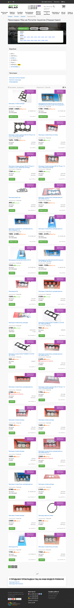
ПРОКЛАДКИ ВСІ (13, 82)
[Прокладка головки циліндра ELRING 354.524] (51, 477)
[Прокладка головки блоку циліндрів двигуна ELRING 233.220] (51, 284)
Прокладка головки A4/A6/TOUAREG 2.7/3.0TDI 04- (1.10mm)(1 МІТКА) (51, 323)
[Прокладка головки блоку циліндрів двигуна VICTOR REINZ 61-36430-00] (22, 477)
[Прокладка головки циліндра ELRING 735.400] (51, 412)
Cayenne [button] (44, 28)
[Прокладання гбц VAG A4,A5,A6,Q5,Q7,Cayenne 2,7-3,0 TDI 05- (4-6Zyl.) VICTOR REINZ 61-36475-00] (51, 252)
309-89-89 (32, 8)
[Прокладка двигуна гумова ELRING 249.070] (51, 508)
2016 (42, 37)
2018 (49, 37)
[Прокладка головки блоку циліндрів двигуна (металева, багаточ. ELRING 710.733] (51, 346)
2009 (46, 40)
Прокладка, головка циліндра (17, 103)
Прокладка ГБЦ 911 (14, 582)
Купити (42, 148)
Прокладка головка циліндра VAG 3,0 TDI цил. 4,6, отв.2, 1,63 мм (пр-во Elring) (22, 135)
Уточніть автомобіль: (12, 28)
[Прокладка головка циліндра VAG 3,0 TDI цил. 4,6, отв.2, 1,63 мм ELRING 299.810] (22, 127)
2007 (39, 40)
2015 (39, 37)
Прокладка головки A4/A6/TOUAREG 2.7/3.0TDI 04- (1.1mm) (21, 354)
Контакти (56, 2)
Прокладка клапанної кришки (17, 78)
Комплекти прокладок (15, 80)
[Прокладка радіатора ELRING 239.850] (22, 190)
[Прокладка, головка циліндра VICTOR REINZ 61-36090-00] (22, 96)
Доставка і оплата (47, 2)
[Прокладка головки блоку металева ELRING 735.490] (51, 127)
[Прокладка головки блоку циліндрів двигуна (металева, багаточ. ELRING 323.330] (52, 190)
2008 (42, 40)
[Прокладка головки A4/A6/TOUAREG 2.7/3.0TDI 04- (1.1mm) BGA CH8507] (22, 346)
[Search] (53, 6)
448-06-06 (32, 6)
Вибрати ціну (13, 116)
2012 (28, 37)
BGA (11, 53)
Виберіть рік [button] (23, 28)
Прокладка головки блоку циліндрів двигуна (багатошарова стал (21, 229)
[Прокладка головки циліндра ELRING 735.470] (22, 412)
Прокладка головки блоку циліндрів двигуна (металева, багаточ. (50, 198)
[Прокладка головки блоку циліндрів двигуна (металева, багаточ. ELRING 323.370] (51, 444)
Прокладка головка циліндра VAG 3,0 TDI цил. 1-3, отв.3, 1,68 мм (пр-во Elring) (51, 167)
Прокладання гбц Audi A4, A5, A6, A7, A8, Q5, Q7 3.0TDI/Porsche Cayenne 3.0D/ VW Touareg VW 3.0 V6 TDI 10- (51, 104)
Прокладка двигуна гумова (45, 515)
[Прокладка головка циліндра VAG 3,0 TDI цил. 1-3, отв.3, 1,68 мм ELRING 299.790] (51, 159)
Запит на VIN (31, 602)
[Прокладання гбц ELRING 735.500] (22, 284)
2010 (21, 37)
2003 (25, 40)
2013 (32, 37)
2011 (25, 37)
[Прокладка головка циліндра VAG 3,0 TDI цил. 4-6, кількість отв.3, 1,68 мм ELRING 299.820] (22, 159)
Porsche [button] (34, 28)
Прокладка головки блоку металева (48, 135)
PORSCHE (15, 64)
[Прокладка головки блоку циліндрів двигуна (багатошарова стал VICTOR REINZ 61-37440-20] (22, 221)
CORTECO (13, 56)
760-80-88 (32, 7)
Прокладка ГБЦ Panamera (16, 583)
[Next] (15, 566)
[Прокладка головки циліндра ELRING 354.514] (22, 508)
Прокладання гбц (13, 291)
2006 (35, 40)
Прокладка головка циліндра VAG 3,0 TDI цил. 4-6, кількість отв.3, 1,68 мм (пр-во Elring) (22, 167)
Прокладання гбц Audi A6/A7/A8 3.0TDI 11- (20, 260)
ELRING (13, 58)
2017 (46, 37)
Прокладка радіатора (14, 197)
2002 (21, 40)
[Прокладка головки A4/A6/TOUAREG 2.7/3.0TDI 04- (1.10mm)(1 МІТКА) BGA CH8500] (51, 315)
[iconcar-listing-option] (65, 87)
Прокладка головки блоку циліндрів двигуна (50, 228)
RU (13, 2)
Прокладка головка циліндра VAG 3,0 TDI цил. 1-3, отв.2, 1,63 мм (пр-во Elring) (51, 387)
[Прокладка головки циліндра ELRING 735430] (22, 444)
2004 (28, 40)
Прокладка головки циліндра (16, 420)
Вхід (63, 2)
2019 (53, 37)
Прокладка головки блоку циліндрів (18, 322)
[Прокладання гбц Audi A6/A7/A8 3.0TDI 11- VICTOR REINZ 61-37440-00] (22, 252)
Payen (12, 62)
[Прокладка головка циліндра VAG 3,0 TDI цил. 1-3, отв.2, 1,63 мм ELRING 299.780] (51, 379)
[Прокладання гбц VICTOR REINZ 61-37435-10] (22, 539)
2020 (21, 33)
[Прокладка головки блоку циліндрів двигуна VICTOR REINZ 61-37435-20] (51, 221)
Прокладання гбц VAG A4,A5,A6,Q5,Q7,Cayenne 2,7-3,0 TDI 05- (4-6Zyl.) (50, 260)
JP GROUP (13, 60)
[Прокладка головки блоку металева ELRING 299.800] (51, 539)
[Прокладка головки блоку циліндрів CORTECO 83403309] (22, 315)
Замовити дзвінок (33, 600)
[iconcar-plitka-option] (63, 87)
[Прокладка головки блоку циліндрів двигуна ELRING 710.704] (22, 379)
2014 (35, 37)
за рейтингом (20, 87)
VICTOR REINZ (15, 67)
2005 (32, 40)
